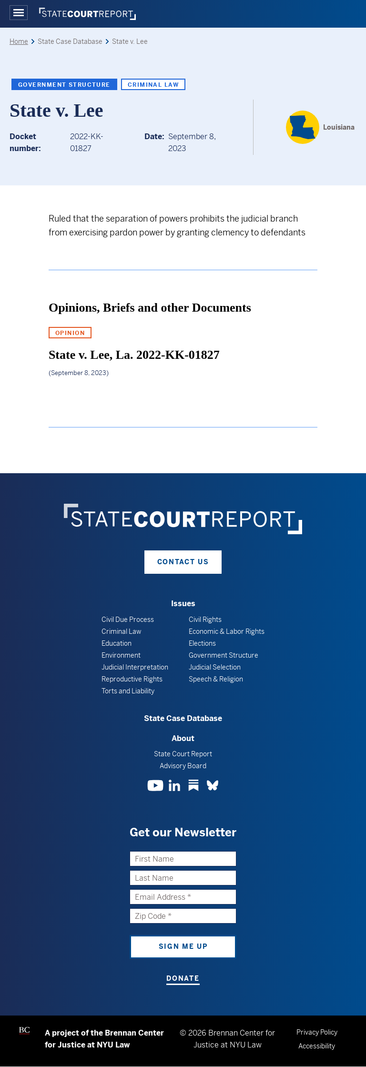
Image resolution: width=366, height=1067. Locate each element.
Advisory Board (183, 766)
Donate (182, 978)
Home (19, 41)
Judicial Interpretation (135, 667)
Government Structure (64, 85)
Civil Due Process (128, 619)
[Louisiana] (320, 127)
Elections (202, 643)
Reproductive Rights (132, 679)
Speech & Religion (216, 679)
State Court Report (183, 754)
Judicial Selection (215, 667)
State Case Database (183, 718)
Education (117, 643)
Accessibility (316, 1046)
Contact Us (183, 562)
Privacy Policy (316, 1032)
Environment (121, 655)
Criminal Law (153, 85)
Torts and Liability (128, 691)
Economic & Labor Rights (226, 631)
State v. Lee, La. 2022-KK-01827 (134, 355)
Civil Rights (205, 619)
